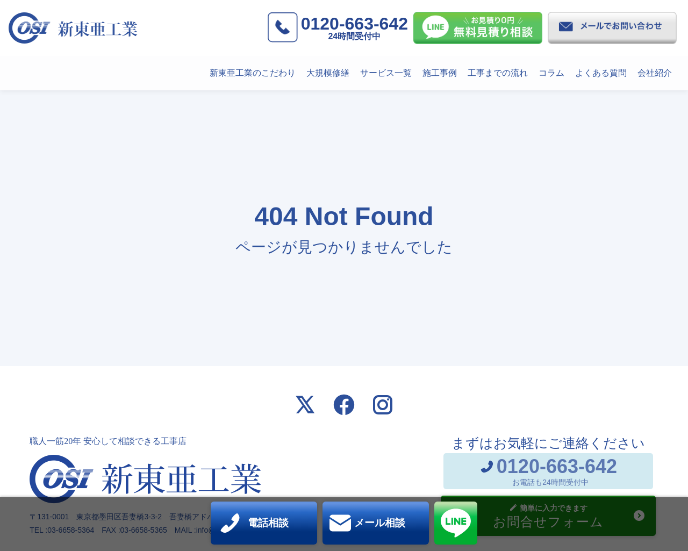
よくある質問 (601, 72)
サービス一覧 (386, 72)
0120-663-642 (354, 27)
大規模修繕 (327, 72)
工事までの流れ (498, 72)
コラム (551, 72)
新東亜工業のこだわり (253, 72)
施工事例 (439, 72)
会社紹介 (654, 72)
